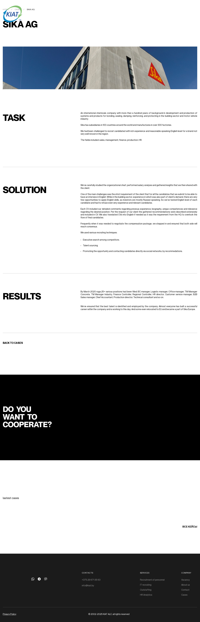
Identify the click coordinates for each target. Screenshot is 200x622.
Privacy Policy (9, 614)
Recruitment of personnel (152, 579)
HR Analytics (146, 594)
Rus (189, 10)
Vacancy (185, 579)
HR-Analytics (107, 9)
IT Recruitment (70, 9)
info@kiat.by (88, 585)
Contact (185, 589)
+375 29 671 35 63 (91, 579)
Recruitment (51, 9)
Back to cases (13, 342)
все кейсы (189, 526)
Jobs (131, 9)
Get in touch (158, 9)
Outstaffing (89, 9)
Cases (122, 9)
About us (142, 9)
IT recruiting (145, 584)
